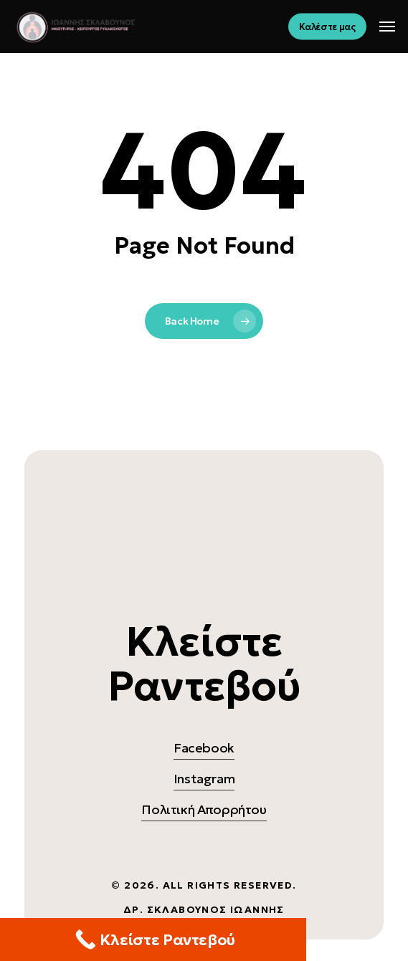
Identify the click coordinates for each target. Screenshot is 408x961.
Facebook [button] (204, 748)
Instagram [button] (204, 778)
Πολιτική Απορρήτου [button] (204, 809)
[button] (387, 26)
